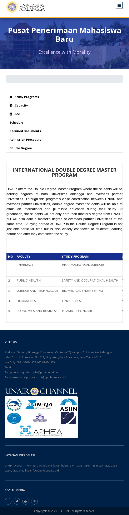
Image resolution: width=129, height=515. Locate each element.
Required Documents (25, 131)
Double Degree (21, 148)
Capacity (19, 105)
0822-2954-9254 (46, 362)
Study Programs (24, 97)
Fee (15, 114)
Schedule (16, 122)
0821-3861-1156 (26, 362)
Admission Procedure (25, 139)
